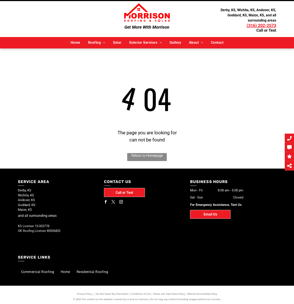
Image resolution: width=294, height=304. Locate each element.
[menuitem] (75, 42)
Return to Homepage (147, 156)
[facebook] (105, 202)
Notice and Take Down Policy (169, 293)
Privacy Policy (84, 293)
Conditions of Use (141, 293)
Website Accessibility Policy (202, 293)
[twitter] (113, 202)
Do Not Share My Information (112, 293)
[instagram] (121, 202)
